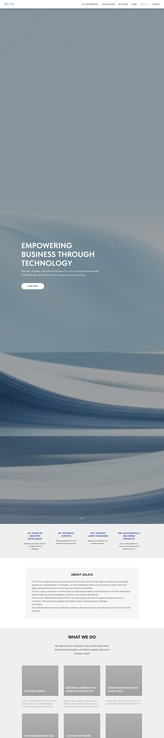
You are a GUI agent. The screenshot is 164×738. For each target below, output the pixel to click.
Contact (156, 4)
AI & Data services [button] (90, 4)
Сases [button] (134, 4)
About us (144, 4)
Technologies (108, 4)
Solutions (123, 4)
